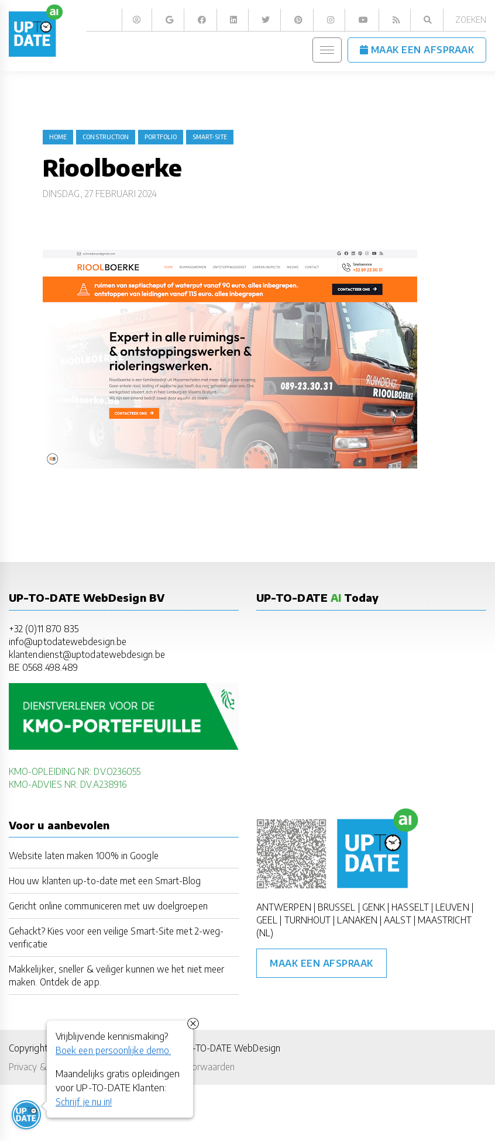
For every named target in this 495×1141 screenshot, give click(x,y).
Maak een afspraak (321, 963)
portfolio (161, 136)
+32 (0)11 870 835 (43, 628)
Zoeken (470, 20)
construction (105, 136)
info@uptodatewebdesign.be (67, 641)
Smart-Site (209, 136)
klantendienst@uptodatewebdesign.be (87, 654)
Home (58, 136)
